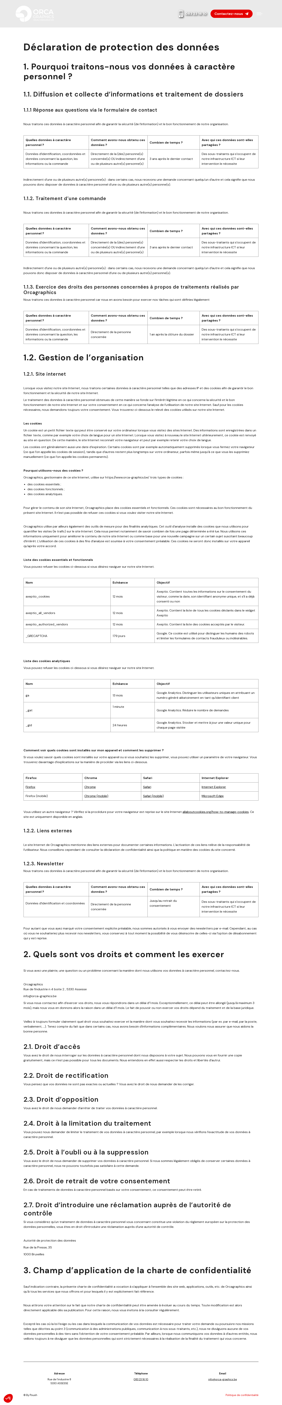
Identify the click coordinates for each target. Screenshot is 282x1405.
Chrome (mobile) (96, 796)
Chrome (90, 787)
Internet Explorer (214, 787)
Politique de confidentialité (242, 1395)
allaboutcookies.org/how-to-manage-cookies (216, 812)
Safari (147, 787)
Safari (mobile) (153, 796)
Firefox (30, 787)
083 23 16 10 (192, 14)
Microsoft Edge (213, 796)
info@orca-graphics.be (222, 1379)
